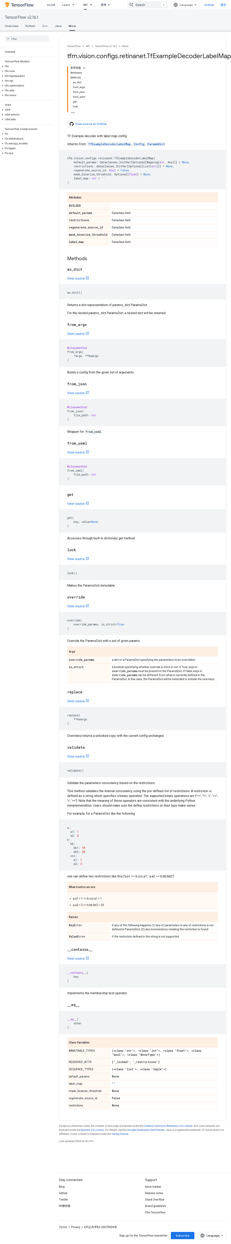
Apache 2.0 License (92, 1129)
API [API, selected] (85, 5)
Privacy (75, 1227)
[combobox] (147, 4)
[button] (26, 66)
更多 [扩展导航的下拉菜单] (103, 5)
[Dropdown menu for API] (92, 5)
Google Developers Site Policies (146, 1129)
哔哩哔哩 (64, 1206)
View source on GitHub (88, 124)
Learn (66, 5)
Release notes (154, 1193)
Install (51, 5)
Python (30, 26)
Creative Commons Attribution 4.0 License (168, 1125)
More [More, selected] (72, 26)
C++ (45, 26)
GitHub (209, 5)
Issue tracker (153, 1186)
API (88, 46)
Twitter (63, 1199)
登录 (223, 4)
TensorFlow (74, 46)
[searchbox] (27, 39)
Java (58, 26)
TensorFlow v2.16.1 (21, 17)
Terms (63, 1227)
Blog (62, 1186)
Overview (11, 26)
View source (76, 278)
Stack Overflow (154, 1199)
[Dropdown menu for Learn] (74, 5)
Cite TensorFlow (155, 1212)
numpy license (120, 1133)
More (125, 46)
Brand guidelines (155, 1206)
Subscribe (183, 1235)
